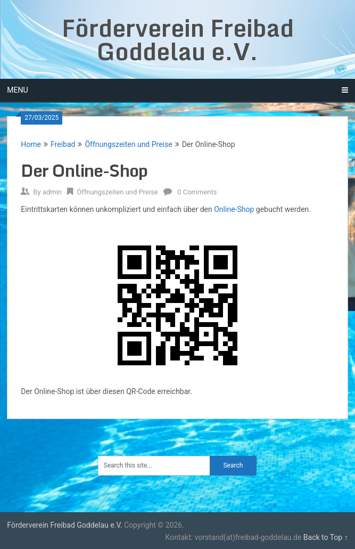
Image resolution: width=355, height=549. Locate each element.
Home (31, 144)
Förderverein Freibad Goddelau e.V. (178, 39)
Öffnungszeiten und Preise (128, 144)
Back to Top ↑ (325, 537)
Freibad (63, 144)
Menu (17, 90)
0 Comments (197, 192)
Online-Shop (234, 209)
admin (52, 192)
